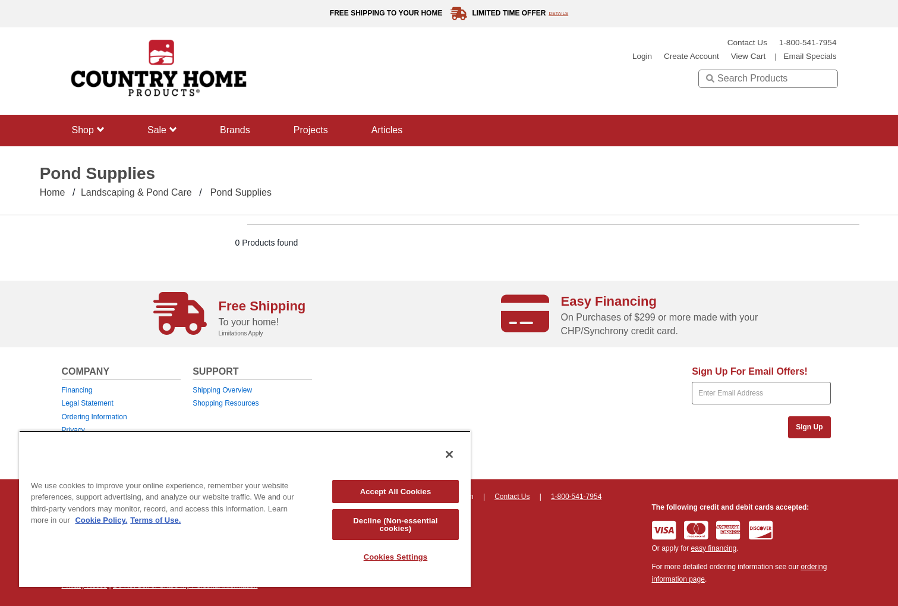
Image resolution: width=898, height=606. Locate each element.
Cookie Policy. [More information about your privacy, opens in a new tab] (101, 520)
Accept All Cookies (395, 491)
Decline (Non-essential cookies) (395, 524)
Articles (386, 130)
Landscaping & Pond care (136, 192)
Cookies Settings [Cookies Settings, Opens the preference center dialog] (396, 556)
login (642, 56)
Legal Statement (88, 403)
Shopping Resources (226, 403)
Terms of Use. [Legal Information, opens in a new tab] (155, 520)
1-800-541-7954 (808, 42)
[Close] (449, 454)
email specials (809, 56)
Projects (311, 130)
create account (691, 56)
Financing (77, 390)
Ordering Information (94, 417)
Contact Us (747, 42)
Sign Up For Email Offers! (750, 371)
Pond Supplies (241, 192)
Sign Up (809, 427)
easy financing (714, 548)
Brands (235, 130)
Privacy (73, 430)
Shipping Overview (222, 390)
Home (52, 192)
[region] (245, 509)
